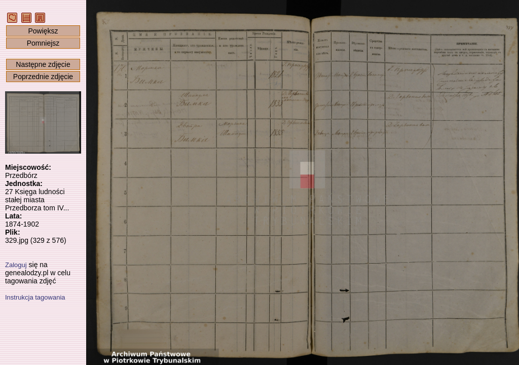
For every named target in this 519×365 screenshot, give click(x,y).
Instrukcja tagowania (35, 297)
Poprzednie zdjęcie (43, 76)
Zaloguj (16, 265)
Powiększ (43, 31)
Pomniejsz (43, 43)
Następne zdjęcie (43, 64)
